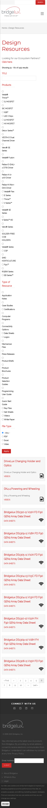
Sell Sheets (8, 412)
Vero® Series (7, 227)
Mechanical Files (7, 345)
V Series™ (8, 203)
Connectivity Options (7, 328)
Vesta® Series (8, 247)
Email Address (8, 760)
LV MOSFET (9, 120)
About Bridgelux (11, 773)
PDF (6, 436)
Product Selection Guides (6, 381)
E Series (7, 195)
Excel (6, 440)
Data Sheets (9, 333)
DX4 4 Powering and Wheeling (22, 488)
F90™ (6, 265)
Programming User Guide (7, 393)
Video (6, 444)
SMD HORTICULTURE (8, 259)
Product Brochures (6, 369)
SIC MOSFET (7, 108)
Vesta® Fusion (8, 158)
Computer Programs (6, 318)
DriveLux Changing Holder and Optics (20, 472)
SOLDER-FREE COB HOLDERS (8, 237)
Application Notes (7, 297)
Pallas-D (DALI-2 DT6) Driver (8, 166)
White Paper (9, 419)
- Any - (7, 433)
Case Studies (7, 305)
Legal (6, 781)
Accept (5, 804)
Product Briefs (8, 361)
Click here (7, 62)
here (18, 798)
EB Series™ (8, 275)
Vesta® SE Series (6, 211)
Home (4, 28)
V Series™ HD (7, 220)
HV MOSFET (9, 123)
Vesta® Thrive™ (5, 96)
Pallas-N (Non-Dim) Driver (8, 186)
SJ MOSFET (9, 102)
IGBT (6, 112)
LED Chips (8, 116)
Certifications (9, 309)
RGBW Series (7, 272)
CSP (6, 251)
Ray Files (8, 408)
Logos (6, 337)
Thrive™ (7, 199)
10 (22, 685)
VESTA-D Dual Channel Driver (8, 139)
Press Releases (8, 354)
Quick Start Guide (6, 403)
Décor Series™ (8, 130)
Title (4, 73)
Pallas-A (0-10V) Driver (7, 176)
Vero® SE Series (6, 149)
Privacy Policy (18, 753)
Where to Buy (10, 777)
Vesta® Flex (9, 191)
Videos (7, 416)
